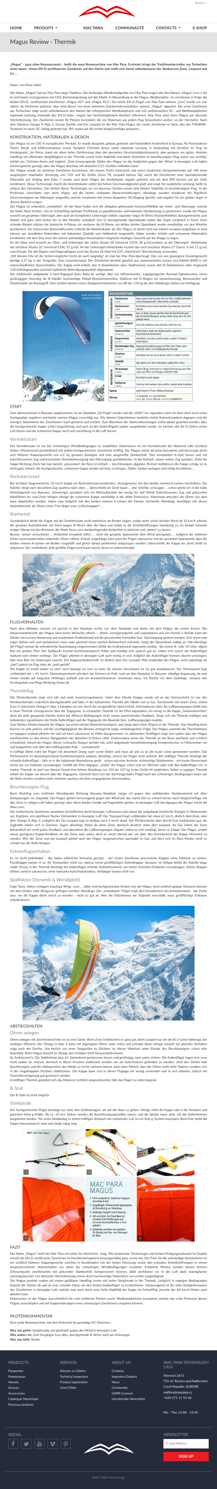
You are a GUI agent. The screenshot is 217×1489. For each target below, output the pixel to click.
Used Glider (68, 1387)
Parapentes (16, 1371)
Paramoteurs (17, 1376)
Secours (13, 1387)
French (201, 3)
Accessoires (16, 1393)
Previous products (20, 1404)
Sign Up (186, 1456)
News (116, 1382)
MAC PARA (93, 28)
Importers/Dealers (124, 1376)
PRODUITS (44, 28)
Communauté (129, 28)
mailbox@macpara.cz (177, 1392)
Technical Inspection (74, 1376)
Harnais (13, 1382)
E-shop (200, 28)
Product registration (74, 1382)
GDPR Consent (122, 1393)
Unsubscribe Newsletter (128, 1399)
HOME (16, 28)
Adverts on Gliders (73, 1371)
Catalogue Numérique (23, 1399)
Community (120, 1387)
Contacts (118, 1371)
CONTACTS (166, 28)
